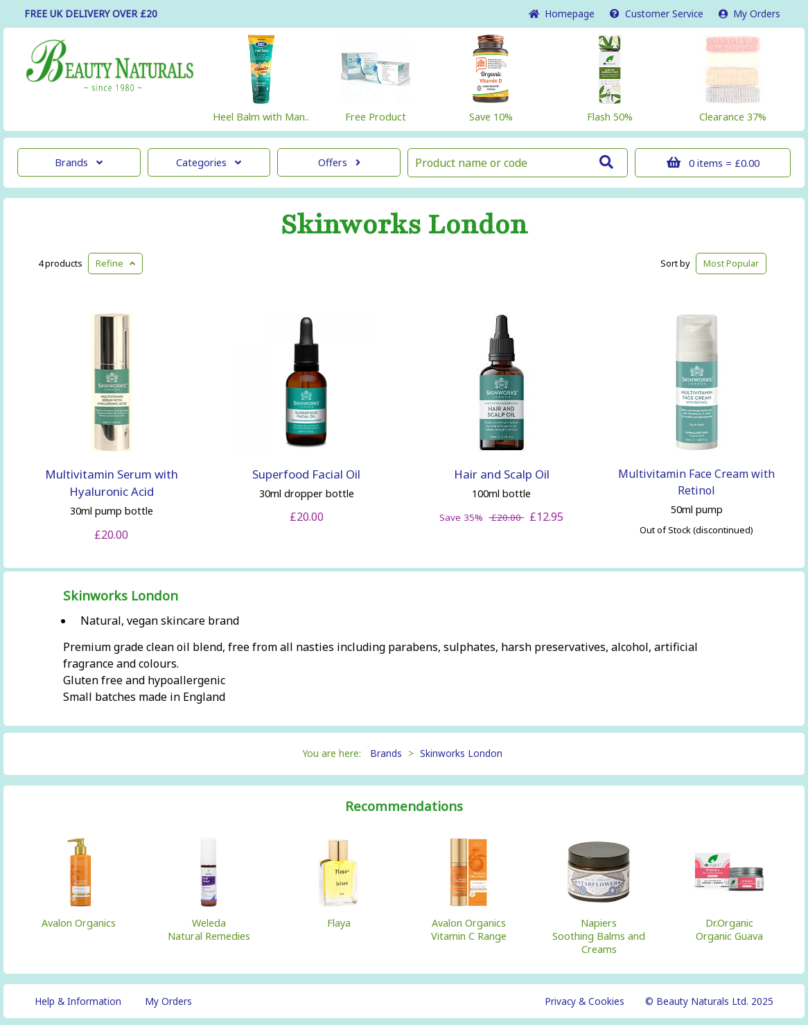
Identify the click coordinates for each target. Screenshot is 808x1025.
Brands (79, 162)
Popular (731, 263)
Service (656, 13)
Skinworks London (404, 225)
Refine (115, 263)
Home (562, 13)
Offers (339, 162)
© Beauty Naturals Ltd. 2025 (709, 1001)
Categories (208, 162)
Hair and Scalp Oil (502, 474)
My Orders (749, 13)
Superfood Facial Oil (306, 474)
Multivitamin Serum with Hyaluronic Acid (111, 482)
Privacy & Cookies (584, 1001)
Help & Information (78, 1001)
